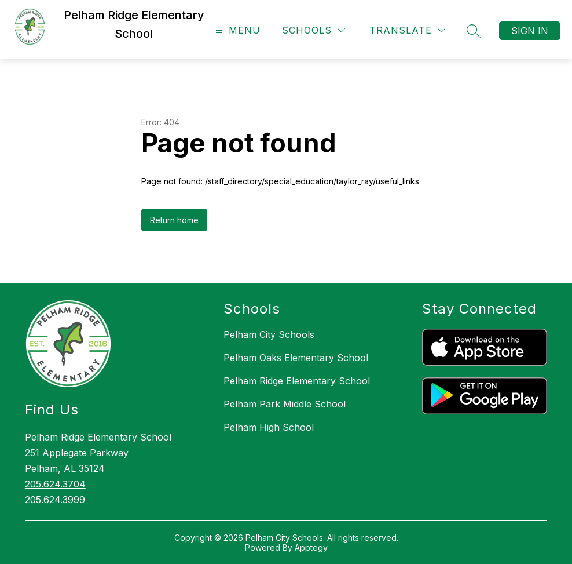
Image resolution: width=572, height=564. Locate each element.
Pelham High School (268, 427)
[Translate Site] (407, 30)
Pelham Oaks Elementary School (295, 357)
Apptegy (311, 547)
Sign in (529, 31)
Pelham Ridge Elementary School (296, 381)
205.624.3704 (55, 484)
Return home (174, 220)
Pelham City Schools (268, 334)
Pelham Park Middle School (284, 404)
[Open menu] (236, 30)
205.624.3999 (55, 499)
